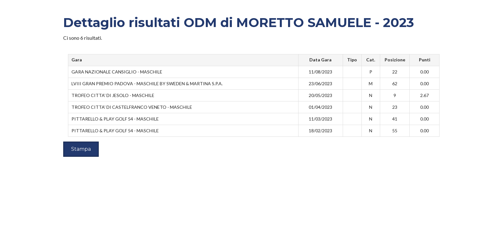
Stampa (81, 149)
